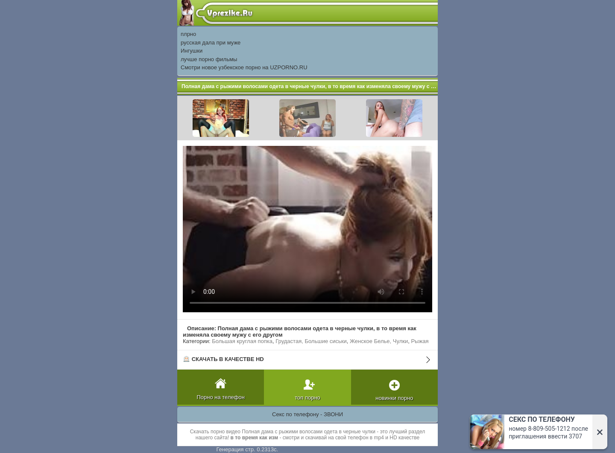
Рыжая (419, 341)
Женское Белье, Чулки (379, 341)
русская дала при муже (210, 42)
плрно (188, 34)
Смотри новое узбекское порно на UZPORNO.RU (244, 67)
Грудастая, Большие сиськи (310, 341)
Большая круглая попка (242, 341)
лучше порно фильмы (209, 59)
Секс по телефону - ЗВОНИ (307, 414)
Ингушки (191, 50)
